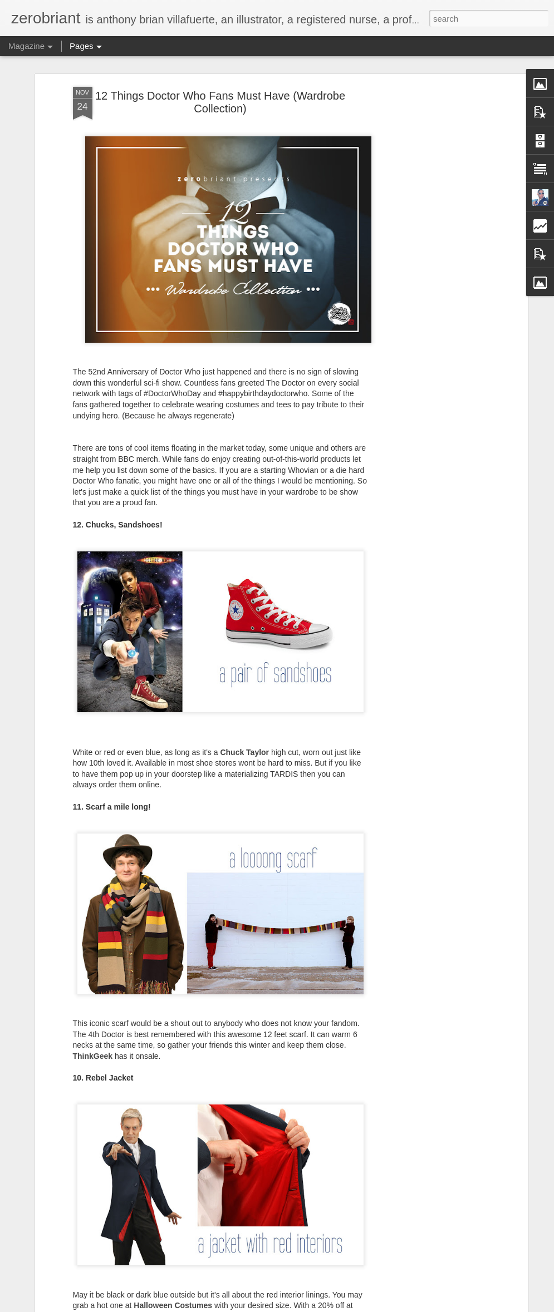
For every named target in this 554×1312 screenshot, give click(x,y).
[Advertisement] (429, 262)
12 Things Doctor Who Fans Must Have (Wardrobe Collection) (220, 102)
